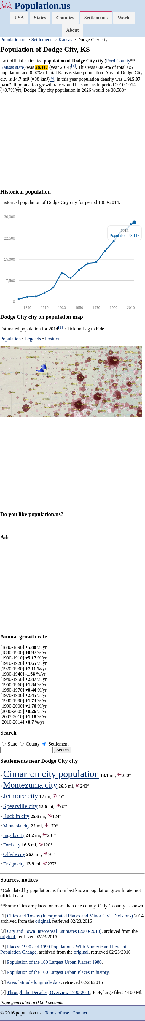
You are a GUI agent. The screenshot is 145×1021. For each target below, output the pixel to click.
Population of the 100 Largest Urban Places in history (58, 972)
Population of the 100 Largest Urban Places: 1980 (54, 962)
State (10, 743)
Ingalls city (14, 835)
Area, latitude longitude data (34, 982)
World (124, 17)
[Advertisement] (72, 139)
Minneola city (16, 825)
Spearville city (20, 806)
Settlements (96, 17)
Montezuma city (30, 784)
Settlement (55, 743)
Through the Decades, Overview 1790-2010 (48, 992)
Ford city (11, 844)
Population (10, 338)
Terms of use (57, 1012)
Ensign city (14, 863)
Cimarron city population (51, 773)
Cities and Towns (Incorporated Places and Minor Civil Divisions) (70, 915)
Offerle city (14, 854)
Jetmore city (20, 796)
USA (19, 17)
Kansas (65, 39)
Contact (79, 1012)
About (72, 30)
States (40, 17)
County (30, 743)
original (42, 921)
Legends (33, 338)
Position (52, 338)
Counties (65, 17)
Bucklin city (16, 816)
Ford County (118, 60)
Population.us (42, 5)
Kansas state (12, 67)
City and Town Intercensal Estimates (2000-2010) (54, 931)
